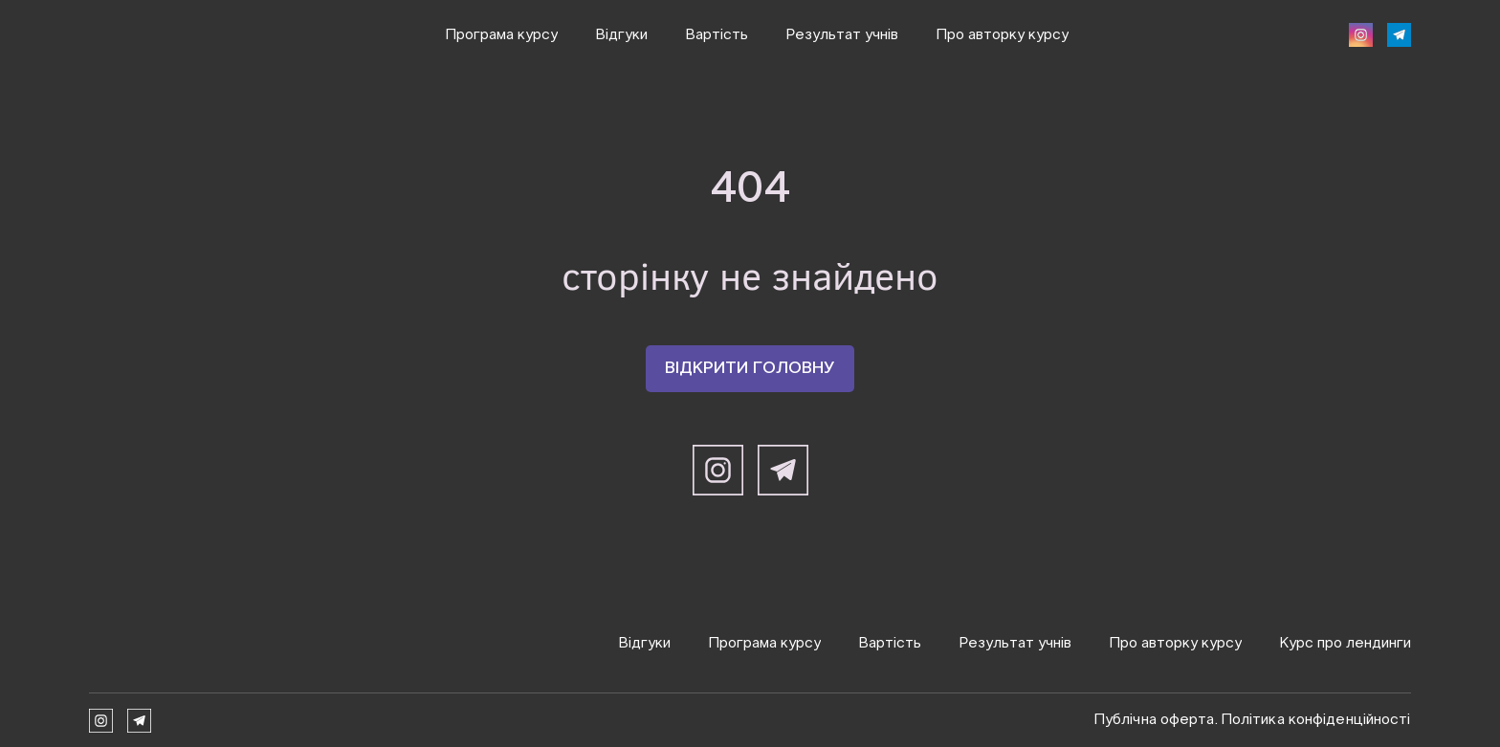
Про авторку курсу (1003, 35)
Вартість (717, 35)
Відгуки (622, 35)
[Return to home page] (165, 643)
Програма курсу (502, 35)
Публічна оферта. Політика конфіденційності (1252, 720)
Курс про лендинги (1345, 643)
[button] (1361, 35)
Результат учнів (842, 35)
